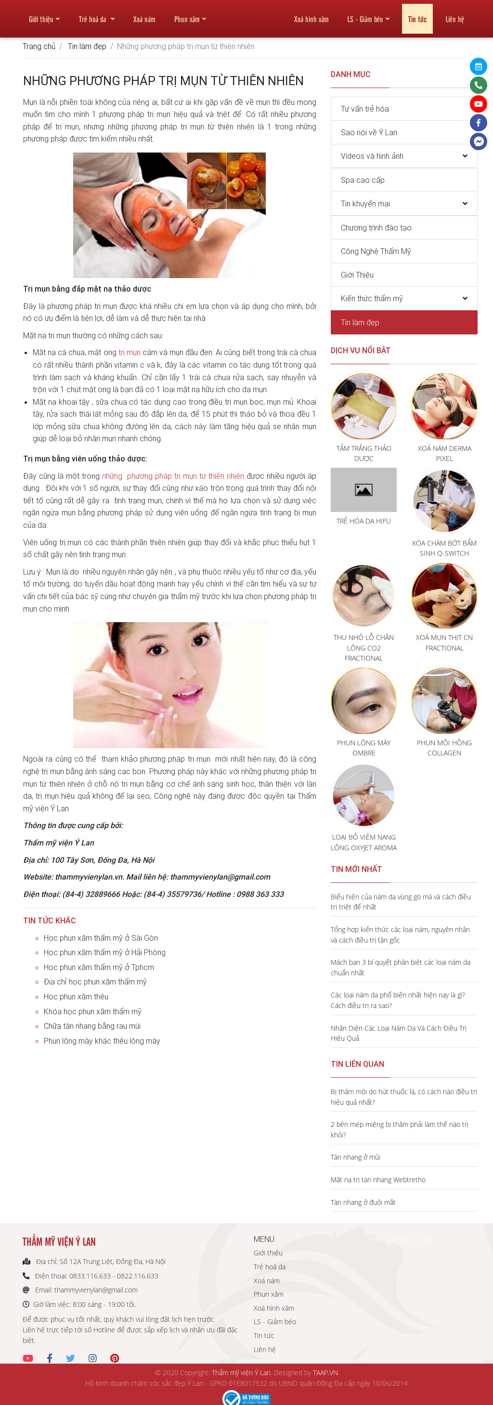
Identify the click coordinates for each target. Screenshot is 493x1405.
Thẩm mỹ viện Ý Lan (241, 1372)
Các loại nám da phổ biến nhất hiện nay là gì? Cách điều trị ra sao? (398, 1000)
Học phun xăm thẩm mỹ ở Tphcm (99, 967)
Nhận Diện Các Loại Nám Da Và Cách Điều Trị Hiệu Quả (399, 1033)
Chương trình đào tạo (376, 227)
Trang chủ (39, 46)
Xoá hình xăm (311, 15)
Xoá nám (144, 15)
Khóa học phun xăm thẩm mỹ (93, 1011)
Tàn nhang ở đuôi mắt (363, 1202)
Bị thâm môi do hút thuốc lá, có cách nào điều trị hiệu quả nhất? (404, 1097)
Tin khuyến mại (365, 203)
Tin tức (417, 15)
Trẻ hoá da (93, 15)
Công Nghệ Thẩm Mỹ (376, 251)
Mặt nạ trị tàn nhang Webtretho (378, 1179)
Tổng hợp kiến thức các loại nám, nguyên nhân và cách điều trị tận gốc (400, 935)
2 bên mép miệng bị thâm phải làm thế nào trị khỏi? (399, 1129)
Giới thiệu (41, 15)
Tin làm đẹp (87, 46)
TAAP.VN (325, 1372)
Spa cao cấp (363, 180)
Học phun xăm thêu (76, 996)
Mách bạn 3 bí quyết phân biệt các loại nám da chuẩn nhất (400, 967)
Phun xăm (187, 15)
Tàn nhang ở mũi (355, 1157)
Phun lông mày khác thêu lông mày (102, 1041)
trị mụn (129, 352)
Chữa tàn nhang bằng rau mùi (92, 1026)
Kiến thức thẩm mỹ (372, 298)
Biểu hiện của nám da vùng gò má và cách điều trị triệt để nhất (401, 902)
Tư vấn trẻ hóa (365, 109)
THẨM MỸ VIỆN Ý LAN (401, 1239)
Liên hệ (454, 15)
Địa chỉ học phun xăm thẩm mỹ (95, 981)
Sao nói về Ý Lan (369, 132)
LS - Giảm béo (365, 15)
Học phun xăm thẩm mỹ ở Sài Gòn (101, 938)
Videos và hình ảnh (372, 156)
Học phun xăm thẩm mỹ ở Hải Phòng (105, 952)
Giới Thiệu (357, 275)
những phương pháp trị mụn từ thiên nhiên (173, 476)
